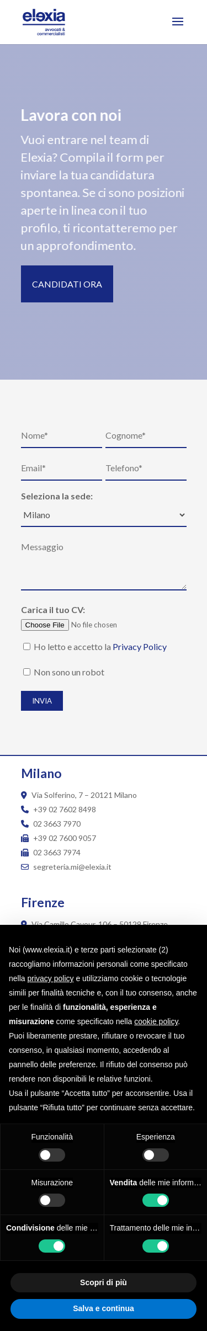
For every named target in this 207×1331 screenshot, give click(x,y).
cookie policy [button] (156, 1021)
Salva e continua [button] (103, 1308)
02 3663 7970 (57, 823)
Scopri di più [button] (103, 1282)
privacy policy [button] (50, 978)
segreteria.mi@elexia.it (66, 866)
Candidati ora (67, 284)
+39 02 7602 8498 (64, 809)
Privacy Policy (140, 646)
